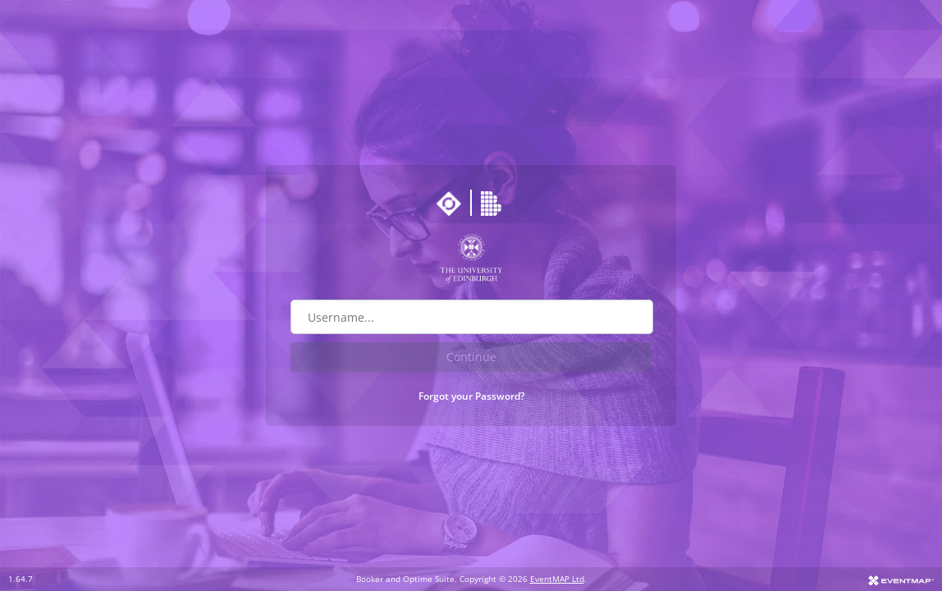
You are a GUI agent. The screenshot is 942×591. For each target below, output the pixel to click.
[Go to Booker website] (493, 203)
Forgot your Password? (471, 396)
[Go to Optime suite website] (449, 203)
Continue (471, 356)
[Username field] (471, 317)
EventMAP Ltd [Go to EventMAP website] (557, 578)
